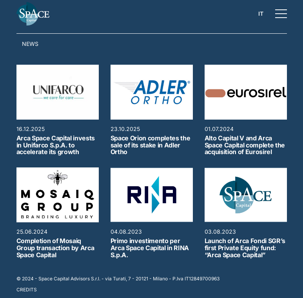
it (260, 13)
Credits (26, 290)
